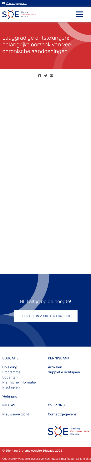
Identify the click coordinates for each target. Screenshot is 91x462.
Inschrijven (11, 387)
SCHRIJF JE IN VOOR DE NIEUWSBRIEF (46, 316)
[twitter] (45, 76)
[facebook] (39, 76)
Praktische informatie (19, 382)
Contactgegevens (14, 3)
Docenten (10, 377)
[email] (51, 76)
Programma (11, 372)
